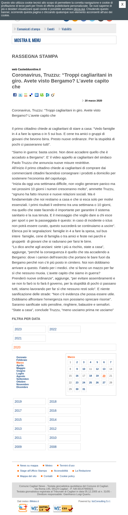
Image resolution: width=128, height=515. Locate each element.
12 (97, 369)
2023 (18, 329)
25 (90, 382)
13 (104, 369)
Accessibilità (61, 470)
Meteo (49, 465)
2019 (18, 401)
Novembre (23, 384)
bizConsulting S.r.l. (101, 501)
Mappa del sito (28, 476)
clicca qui (79, 9)
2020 (17, 347)
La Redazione (83, 470)
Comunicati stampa (28, 28)
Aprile (20, 365)
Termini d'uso (67, 465)
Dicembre (22, 387)
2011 (18, 437)
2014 (53, 419)
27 (104, 382)
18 (90, 375)
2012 (53, 428)
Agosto (21, 376)
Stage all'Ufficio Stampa (33, 470)
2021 (18, 338)
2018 (53, 401)
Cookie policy (67, 476)
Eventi (50, 28)
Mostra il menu (27, 40)
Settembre (23, 379)
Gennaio (22, 357)
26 (97, 382)
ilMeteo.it (34, 501)
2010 (53, 437)
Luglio (20, 373)
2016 (53, 410)
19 (97, 375)
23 (77, 382)
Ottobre (21, 381)
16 (77, 375)
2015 (18, 419)
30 (77, 389)
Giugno (21, 370)
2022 (53, 329)
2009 (18, 447)
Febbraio (22, 360)
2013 (18, 428)
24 (83, 382)
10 (83, 369)
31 (83, 389)
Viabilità (66, 28)
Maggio (21, 368)
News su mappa (29, 465)
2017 (18, 410)
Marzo (20, 362)
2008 (53, 447)
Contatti (48, 476)
